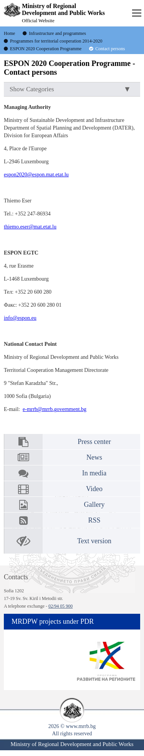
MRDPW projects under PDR (53, 621)
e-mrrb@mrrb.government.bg (54, 409)
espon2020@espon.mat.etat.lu (36, 174)
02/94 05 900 (60, 606)
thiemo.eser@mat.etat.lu (30, 227)
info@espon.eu (20, 318)
